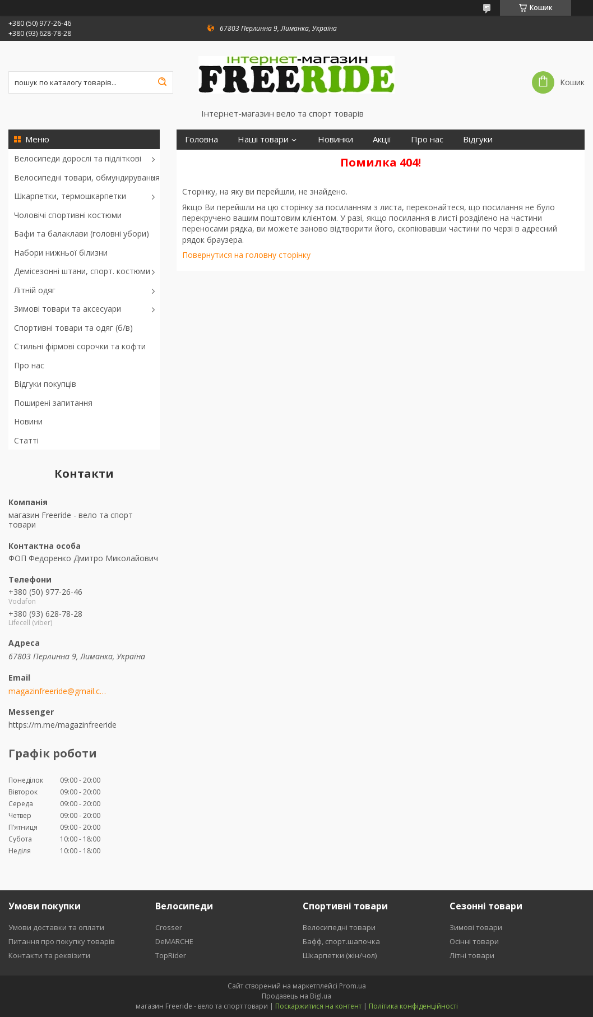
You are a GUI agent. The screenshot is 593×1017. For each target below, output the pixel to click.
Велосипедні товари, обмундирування (87, 177)
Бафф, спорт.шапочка (341, 941)
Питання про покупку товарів (61, 941)
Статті (26, 440)
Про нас (29, 365)
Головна (201, 139)
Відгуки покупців (45, 383)
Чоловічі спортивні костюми (68, 215)
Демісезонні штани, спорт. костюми (82, 271)
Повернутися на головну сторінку (246, 254)
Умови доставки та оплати (56, 927)
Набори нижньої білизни (61, 252)
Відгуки (478, 139)
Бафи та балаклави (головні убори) (81, 233)
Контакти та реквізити (49, 955)
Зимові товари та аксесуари (67, 308)
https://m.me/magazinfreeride (62, 724)
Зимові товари (476, 927)
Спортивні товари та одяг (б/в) (73, 327)
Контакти (310, 159)
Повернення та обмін (228, 159)
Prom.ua (352, 986)
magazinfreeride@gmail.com (57, 691)
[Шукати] (162, 82)
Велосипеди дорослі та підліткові (77, 158)
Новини (28, 421)
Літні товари (472, 955)
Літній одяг (34, 290)
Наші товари (263, 139)
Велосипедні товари (339, 927)
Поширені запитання (53, 402)
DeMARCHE (174, 941)
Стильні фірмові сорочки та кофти (80, 346)
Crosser (168, 927)
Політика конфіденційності (413, 1006)
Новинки (335, 139)
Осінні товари (474, 941)
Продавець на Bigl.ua (296, 996)
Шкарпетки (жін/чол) (340, 955)
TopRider (170, 955)
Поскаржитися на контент (318, 1006)
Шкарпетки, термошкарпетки (70, 196)
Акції (382, 139)
